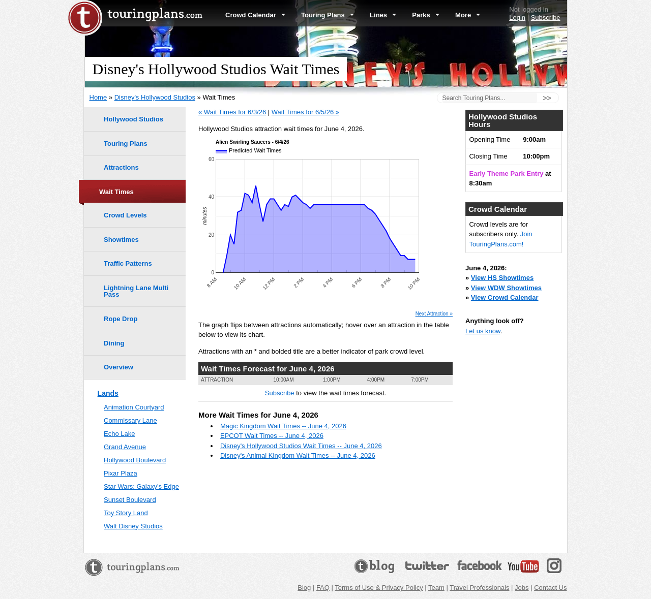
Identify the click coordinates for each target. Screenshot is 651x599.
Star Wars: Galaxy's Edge (141, 486)
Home (98, 97)
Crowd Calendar (255, 15)
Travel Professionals (479, 587)
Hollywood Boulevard (135, 460)
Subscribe (545, 17)
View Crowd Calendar (505, 297)
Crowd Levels (125, 215)
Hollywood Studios (133, 119)
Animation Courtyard (134, 407)
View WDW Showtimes (506, 288)
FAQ (323, 587)
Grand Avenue (125, 447)
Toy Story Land (126, 513)
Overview (118, 367)
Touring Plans (327, 15)
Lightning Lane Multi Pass (136, 291)
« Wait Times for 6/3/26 (232, 112)
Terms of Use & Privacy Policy (379, 587)
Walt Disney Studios (133, 526)
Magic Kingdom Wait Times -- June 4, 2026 (283, 426)
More (467, 15)
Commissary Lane (130, 420)
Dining (114, 343)
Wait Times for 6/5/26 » (305, 112)
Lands (108, 393)
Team (436, 587)
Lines (383, 15)
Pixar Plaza (120, 473)
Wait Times (116, 192)
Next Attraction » (434, 314)
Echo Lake (119, 433)
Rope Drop (120, 319)
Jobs (521, 587)
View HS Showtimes (502, 277)
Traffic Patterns (128, 263)
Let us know (482, 331)
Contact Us (550, 587)
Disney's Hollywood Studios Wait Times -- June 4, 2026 (301, 446)
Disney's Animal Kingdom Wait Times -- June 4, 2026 (297, 455)
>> (547, 98)
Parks (425, 15)
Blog (304, 587)
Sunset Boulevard (130, 499)
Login (517, 17)
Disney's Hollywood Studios (154, 97)
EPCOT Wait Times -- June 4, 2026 (271, 435)
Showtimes (121, 239)
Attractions (121, 167)
